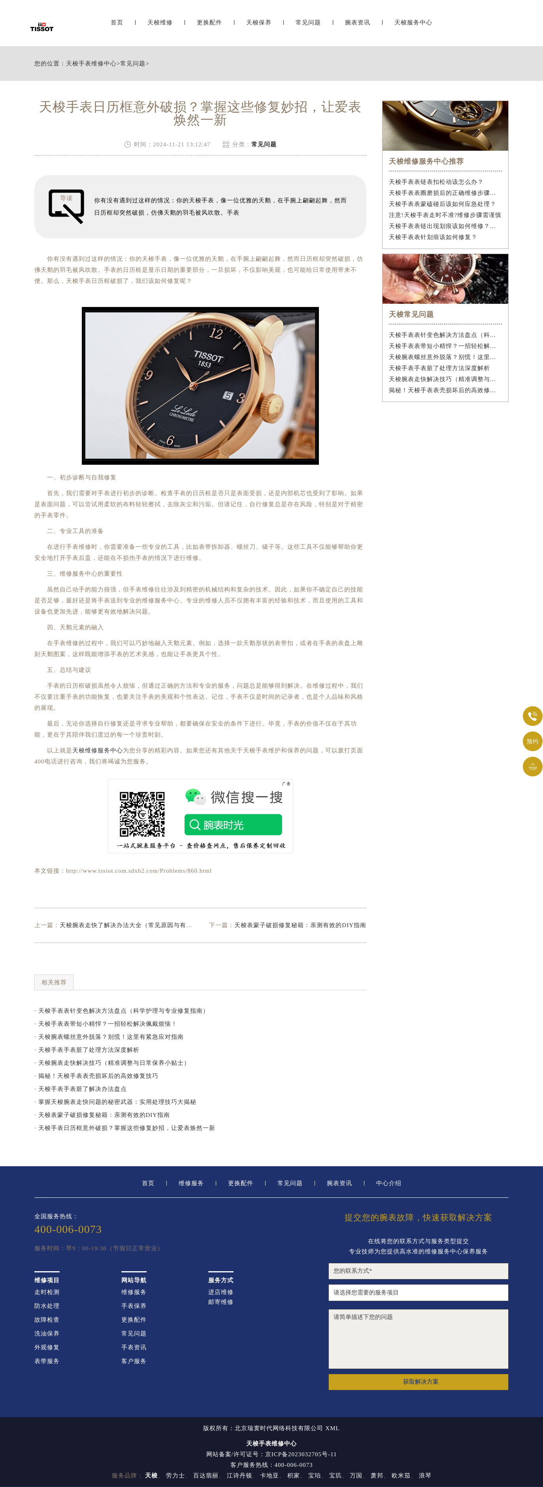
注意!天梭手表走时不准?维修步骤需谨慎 (445, 215)
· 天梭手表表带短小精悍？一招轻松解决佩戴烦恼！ (105, 1024)
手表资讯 (134, 1347)
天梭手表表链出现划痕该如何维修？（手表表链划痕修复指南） (445, 226)
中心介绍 (389, 1183)
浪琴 (425, 1475)
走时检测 (47, 1292)
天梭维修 (160, 27)
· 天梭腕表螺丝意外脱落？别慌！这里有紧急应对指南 (109, 1037)
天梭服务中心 (413, 27)
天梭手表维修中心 (91, 64)
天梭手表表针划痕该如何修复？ (433, 237)
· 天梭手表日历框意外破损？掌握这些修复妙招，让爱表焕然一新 (124, 1128)
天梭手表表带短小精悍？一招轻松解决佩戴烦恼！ (445, 346)
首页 (117, 27)
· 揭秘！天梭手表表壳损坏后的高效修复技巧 (96, 1076)
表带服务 (47, 1361)
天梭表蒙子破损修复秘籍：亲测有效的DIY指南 (300, 925)
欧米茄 (401, 1475)
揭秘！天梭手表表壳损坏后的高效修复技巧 (445, 390)
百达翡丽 (206, 1475)
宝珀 (314, 1475)
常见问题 (308, 27)
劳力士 (175, 1475)
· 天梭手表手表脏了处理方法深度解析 (87, 1050)
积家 (293, 1475)
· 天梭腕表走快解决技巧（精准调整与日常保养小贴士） (112, 1063)
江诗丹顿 (239, 1475)
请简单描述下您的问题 (418, 1339)
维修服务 (191, 1183)
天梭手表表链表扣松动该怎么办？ (436, 182)
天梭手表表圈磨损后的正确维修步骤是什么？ (445, 193)
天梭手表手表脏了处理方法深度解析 (439, 368)
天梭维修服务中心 (97, 750)
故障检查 (47, 1320)
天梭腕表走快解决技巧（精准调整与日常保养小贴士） (445, 379)
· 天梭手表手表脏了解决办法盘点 (80, 1089)
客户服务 (134, 1361)
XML (332, 1428)
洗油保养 (47, 1334)
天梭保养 (259, 27)
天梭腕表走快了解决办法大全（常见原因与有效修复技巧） (142, 925)
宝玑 (335, 1475)
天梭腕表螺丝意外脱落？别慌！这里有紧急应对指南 (445, 357)
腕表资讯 (357, 27)
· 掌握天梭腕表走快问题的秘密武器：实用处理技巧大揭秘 (115, 1102)
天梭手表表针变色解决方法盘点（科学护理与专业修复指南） (445, 335)
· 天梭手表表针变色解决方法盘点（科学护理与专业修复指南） (121, 1011)
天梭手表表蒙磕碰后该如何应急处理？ (442, 204)
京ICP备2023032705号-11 (301, 1454)
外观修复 (47, 1347)
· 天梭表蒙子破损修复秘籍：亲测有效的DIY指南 (102, 1115)
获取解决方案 (421, 1382)
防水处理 (47, 1306)
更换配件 (209, 27)
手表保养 (134, 1306)
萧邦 (377, 1475)
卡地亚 (269, 1475)
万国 (356, 1475)
